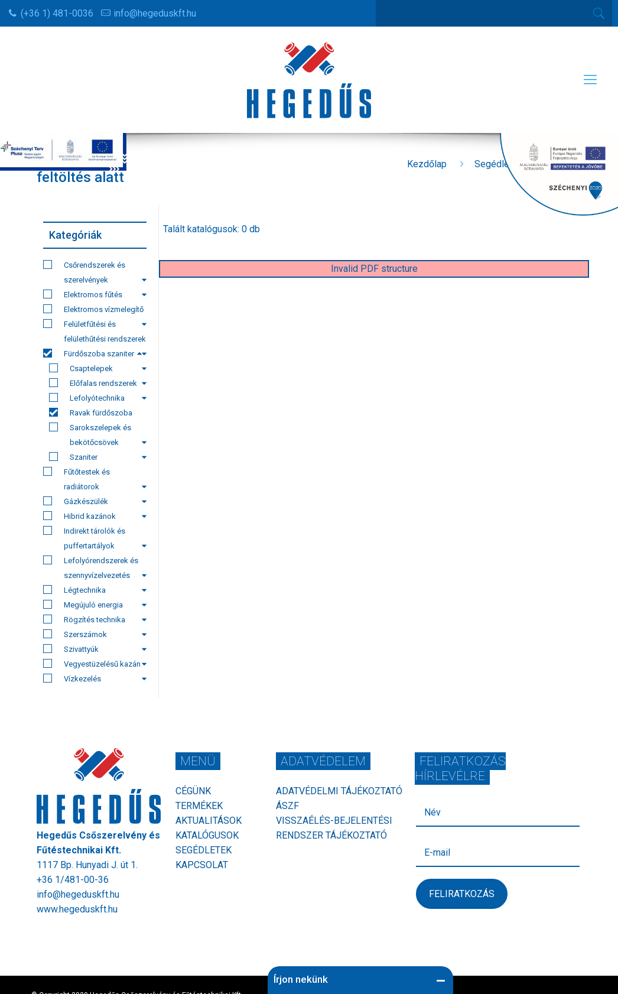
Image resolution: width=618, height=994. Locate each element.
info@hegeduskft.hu (154, 13)
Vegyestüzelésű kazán (95, 663)
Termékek (199, 805)
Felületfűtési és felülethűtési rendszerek (95, 332)
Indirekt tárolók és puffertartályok (95, 538)
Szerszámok (95, 634)
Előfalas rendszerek (98, 383)
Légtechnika (95, 590)
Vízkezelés (95, 678)
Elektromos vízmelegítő (95, 310)
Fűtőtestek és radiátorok (95, 479)
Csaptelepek (98, 368)
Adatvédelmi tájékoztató (339, 791)
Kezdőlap (427, 164)
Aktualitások (208, 820)
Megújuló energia (95, 604)
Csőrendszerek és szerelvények (95, 272)
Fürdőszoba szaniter (92, 353)
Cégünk (193, 791)
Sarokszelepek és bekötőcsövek (98, 435)
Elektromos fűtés (95, 294)
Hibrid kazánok (95, 516)
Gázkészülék (95, 501)
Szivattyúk (95, 649)
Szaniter (98, 457)
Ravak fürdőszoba (90, 412)
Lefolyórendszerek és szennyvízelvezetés (95, 568)
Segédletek (203, 850)
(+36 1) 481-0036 (57, 13)
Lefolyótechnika (98, 397)
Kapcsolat (201, 864)
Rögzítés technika (95, 619)
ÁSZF (287, 805)
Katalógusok (207, 835)
